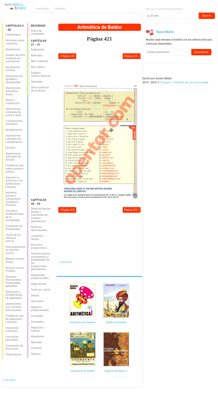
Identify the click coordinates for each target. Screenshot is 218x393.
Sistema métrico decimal (40, 74)
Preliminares (13, 34)
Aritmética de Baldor (99, 27)
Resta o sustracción (13, 101)
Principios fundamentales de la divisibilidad (15, 215)
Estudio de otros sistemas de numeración (15, 58)
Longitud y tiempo (37, 237)
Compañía (37, 316)
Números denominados (39, 228)
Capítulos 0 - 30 (15, 27)
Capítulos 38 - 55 (39, 201)
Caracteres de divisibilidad (14, 227)
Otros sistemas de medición (40, 89)
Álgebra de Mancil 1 (116, 371)
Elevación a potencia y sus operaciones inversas (14, 182)
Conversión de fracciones (14, 347)
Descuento (37, 301)
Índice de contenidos (37, 32)
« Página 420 (67, 56)
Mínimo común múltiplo (15, 269)
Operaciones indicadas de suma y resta (13, 112)
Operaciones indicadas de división (13, 156)
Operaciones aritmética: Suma (13, 91)
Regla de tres (39, 284)
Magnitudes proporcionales (40, 276)
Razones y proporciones (39, 246)
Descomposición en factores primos (16, 250)
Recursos (38, 25)
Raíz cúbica (38, 67)
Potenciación (13, 354)
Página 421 (99, 39)
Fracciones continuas (12, 329)
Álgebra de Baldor (116, 322)
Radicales (36, 55)
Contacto (59, 8)
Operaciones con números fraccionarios (13, 307)
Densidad (36, 81)
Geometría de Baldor (82, 371)
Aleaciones (37, 336)
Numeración (13, 49)
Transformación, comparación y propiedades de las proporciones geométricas (40, 261)
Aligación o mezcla (37, 329)
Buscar (207, 15)
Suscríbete (42, 8)
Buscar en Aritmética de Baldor (164, 9)
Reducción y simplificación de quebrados (14, 295)
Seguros (36, 353)
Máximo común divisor (15, 260)
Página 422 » (131, 56)
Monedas (36, 342)
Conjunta (36, 348)
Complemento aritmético (14, 122)
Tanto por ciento (40, 289)
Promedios (37, 321)
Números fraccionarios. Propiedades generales (14, 281)
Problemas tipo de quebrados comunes (15, 319)
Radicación (37, 49)
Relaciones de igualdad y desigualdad (14, 79)
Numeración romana (13, 69)
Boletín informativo (140, 9)
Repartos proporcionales (40, 308)
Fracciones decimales (12, 338)
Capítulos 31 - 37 (39, 42)
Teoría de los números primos (13, 238)
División (10, 147)
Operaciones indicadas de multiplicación (14, 138)
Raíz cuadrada (39, 61)
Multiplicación (14, 129)
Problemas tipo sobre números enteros (15, 168)
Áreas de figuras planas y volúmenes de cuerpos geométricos (40, 215)
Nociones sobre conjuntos (15, 42)
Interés (35, 295)
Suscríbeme (201, 52)
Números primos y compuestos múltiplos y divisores (13, 199)
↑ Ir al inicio (65, 262)
